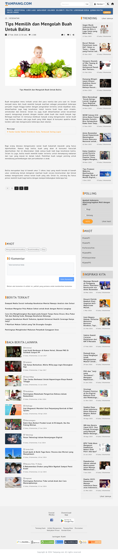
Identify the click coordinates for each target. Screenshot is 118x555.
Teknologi (29, 435)
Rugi (87, 209)
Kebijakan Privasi (53, 530)
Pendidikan (29, 391)
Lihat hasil (106, 221)
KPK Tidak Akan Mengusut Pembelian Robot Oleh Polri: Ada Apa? (90, 447)
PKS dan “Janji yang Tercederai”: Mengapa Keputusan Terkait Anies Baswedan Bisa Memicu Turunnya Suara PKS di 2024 (91, 375)
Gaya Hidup (29, 377)
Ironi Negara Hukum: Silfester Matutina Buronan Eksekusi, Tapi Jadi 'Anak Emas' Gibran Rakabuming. (91, 321)
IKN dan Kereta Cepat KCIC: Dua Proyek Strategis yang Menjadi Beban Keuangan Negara (91, 429)
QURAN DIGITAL (96, 10)
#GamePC (86, 238)
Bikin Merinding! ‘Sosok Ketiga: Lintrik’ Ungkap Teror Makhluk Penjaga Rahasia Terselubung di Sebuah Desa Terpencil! (90, 101)
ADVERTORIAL (19, 10)
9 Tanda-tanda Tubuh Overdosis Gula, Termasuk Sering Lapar (34, 132)
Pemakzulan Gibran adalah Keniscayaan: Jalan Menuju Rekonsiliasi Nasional (90, 465)
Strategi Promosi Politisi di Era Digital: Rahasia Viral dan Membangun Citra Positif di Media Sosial (91, 393)
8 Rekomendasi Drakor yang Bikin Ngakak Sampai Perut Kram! (47, 467)
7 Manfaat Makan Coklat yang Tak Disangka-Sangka (28, 324)
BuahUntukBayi (34, 249)
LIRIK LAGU (31, 10)
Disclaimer (79, 528)
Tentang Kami (40, 528)
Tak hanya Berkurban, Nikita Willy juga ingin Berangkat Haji (48, 366)
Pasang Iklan (68, 528)
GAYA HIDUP (41, 10)
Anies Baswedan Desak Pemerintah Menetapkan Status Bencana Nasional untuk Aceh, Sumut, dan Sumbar (91, 137)
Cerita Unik (29, 449)
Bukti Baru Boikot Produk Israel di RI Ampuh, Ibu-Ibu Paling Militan (46, 424)
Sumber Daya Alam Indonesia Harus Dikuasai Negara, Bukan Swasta (90, 411)
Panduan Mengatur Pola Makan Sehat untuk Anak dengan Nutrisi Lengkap (38, 309)
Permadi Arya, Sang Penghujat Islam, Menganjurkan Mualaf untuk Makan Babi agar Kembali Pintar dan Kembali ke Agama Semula (91, 357)
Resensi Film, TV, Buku (33, 464)
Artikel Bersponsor (54, 528)
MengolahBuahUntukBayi (15, 249)
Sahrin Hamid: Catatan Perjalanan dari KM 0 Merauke (90, 338)
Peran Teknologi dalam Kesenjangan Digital (42, 437)
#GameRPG (86, 253)
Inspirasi (28, 478)
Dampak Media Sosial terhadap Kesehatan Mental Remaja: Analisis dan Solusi (40, 303)
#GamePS (86, 243)
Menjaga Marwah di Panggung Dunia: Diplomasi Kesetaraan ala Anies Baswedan (91, 285)
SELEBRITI (60, 10)
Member (98, 4)
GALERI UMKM (13, 12)
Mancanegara (30, 420)
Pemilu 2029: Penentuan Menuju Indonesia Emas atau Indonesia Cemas (90, 483)
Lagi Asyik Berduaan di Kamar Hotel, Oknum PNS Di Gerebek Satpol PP (46, 351)
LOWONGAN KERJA (81, 10)
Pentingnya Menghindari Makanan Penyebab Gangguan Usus (32, 330)
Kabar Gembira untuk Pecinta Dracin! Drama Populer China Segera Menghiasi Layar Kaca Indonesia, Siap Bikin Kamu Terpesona (90, 155)
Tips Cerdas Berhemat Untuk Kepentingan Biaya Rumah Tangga (47, 380)
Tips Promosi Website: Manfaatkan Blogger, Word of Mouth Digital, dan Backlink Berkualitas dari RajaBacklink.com (90, 173)
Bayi (44, 249)
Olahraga (28, 406)
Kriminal (28, 348)
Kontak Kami (66, 530)
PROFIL (10, 10)
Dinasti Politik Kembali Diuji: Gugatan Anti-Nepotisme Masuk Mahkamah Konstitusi (90, 303)
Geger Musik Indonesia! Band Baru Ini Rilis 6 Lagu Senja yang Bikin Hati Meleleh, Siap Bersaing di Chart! (91, 29)
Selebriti (28, 362)
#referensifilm (88, 248)
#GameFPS (86, 263)
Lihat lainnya (107, 18)
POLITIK (69, 10)
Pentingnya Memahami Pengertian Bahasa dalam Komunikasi (45, 395)
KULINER (51, 10)
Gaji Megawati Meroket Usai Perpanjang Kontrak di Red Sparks (48, 409)
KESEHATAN (14, 18)
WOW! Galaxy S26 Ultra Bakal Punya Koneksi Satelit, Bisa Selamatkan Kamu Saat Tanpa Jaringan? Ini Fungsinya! (91, 119)
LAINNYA (107, 12)
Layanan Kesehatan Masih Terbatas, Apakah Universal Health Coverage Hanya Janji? (39, 320)
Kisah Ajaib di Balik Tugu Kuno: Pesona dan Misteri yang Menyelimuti (48, 453)
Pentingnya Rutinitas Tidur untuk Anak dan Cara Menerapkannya (44, 482)
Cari (87, 4)
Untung (89, 215)
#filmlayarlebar (89, 258)
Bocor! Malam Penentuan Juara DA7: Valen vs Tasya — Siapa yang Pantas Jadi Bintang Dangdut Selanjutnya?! (90, 47)
